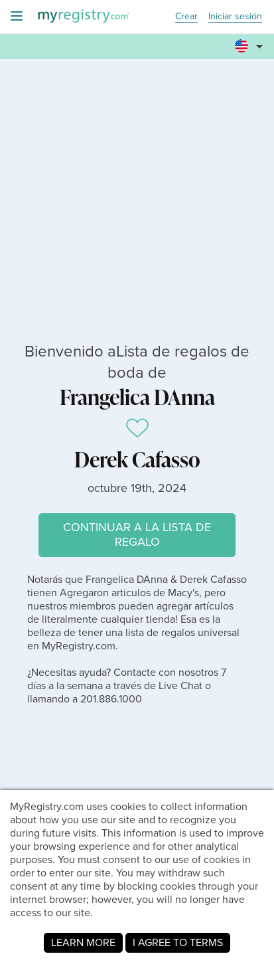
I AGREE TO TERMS (178, 942)
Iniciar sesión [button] (235, 17)
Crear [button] (186, 17)
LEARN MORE (83, 942)
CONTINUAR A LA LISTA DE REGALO (137, 534)
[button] (251, 47)
